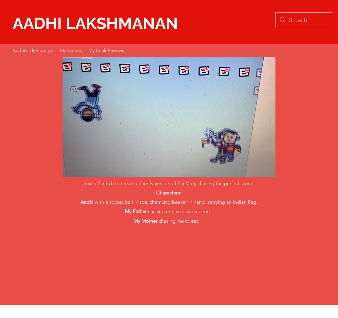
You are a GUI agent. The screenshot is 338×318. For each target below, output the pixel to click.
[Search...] (303, 21)
